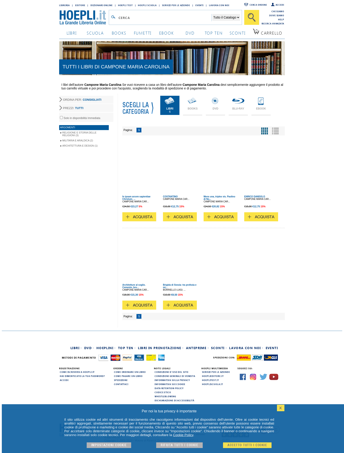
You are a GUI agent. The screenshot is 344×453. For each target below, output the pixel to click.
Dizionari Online (101, 5)
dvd (190, 33)
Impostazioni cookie (109, 445)
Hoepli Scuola (147, 5)
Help (281, 19)
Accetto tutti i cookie (247, 445)
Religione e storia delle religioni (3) (79, 134)
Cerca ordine (258, 4)
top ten (214, 33)
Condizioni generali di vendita (175, 376)
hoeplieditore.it (212, 376)
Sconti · (219, 348)
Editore (80, 5)
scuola (95, 33)
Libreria (64, 5)
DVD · (89, 348)
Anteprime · (197, 348)
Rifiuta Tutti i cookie (179, 445)
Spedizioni (121, 380)
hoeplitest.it (210, 380)
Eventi (199, 5)
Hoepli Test (125, 5)
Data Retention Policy (169, 388)
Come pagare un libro (128, 376)
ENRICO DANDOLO (254, 196)
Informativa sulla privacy (172, 380)
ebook (166, 33)
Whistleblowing (165, 396)
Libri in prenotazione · (161, 348)
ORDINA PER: (82, 99)
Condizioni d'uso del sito (171, 372)
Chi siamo (278, 11)
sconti (238, 33)
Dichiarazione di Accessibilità (174, 400)
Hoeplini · (106, 348)
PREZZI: (73, 108)
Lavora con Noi (219, 5)
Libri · (76, 348)
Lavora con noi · (246, 348)
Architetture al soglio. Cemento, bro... (134, 286)
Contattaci (121, 384)
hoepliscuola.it (212, 384)
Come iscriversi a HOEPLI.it (77, 372)
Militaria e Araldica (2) (77, 140)
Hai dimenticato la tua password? (82, 376)
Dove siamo (276, 15)
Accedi (280, 4)
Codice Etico (163, 392)
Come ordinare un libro (130, 372)
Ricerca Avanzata (273, 23)
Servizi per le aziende (176, 5)
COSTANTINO (170, 196)
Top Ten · (127, 348)
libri (72, 33)
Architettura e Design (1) (80, 145)
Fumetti (143, 33)
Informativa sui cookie (170, 384)
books (119, 33)
